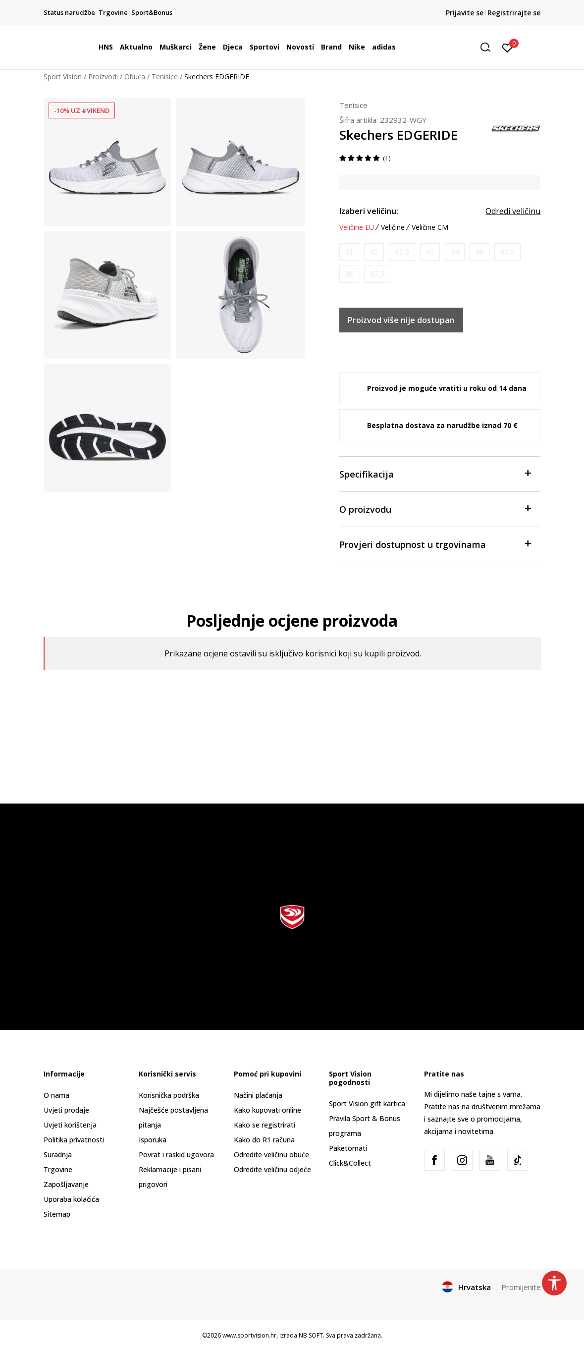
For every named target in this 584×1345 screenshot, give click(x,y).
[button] (489, 47)
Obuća (134, 76)
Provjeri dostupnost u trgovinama (435, 543)
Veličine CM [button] (430, 227)
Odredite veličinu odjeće (272, 1169)
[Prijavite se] (507, 47)
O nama (56, 1095)
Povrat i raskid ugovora (176, 1154)
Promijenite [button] (521, 1287)
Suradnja (58, 1154)
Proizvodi (103, 76)
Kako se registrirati (264, 1125)
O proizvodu (435, 508)
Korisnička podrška (169, 1095)
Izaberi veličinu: (368, 211)
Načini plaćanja (258, 1095)
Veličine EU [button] (356, 227)
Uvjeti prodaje (66, 1110)
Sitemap (57, 1214)
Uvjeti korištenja (70, 1125)
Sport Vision (63, 76)
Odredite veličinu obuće (271, 1154)
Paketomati (348, 1148)
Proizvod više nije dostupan (401, 320)
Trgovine (58, 1169)
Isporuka (152, 1139)
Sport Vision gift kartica (367, 1103)
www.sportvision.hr (249, 1335)
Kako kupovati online (267, 1110)
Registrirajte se (513, 12)
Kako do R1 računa (264, 1139)
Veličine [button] (393, 227)
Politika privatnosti (74, 1139)
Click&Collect (350, 1163)
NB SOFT (311, 1335)
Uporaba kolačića (71, 1199)
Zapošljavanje (66, 1184)
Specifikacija (435, 473)
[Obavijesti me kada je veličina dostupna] (349, 252)
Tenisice (165, 76)
